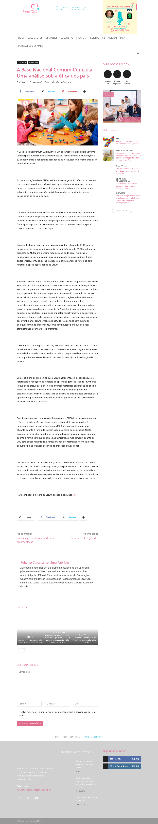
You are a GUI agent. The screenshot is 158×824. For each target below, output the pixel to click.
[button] (137, 53)
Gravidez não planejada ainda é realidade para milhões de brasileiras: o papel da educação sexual (128, 198)
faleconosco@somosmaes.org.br (34, 797)
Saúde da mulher (56, 633)
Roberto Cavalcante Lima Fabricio (39, 82)
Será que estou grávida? (84, 538)
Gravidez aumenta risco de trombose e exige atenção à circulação (84, 640)
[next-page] (24, 650)
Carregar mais (122, 210)
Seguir (135, 766)
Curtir (135, 759)
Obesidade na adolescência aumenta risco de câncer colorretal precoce (127, 185)
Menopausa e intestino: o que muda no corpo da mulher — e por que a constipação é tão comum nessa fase (57, 638)
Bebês (29, 637)
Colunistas (22, 62)
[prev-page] (19, 650)
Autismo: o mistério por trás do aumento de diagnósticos (30, 641)
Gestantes (84, 635)
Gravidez (120, 193)
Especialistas (33, 62)
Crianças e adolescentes (123, 180)
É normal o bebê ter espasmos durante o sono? (85, 764)
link (74, 495)
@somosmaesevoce (92, 737)
